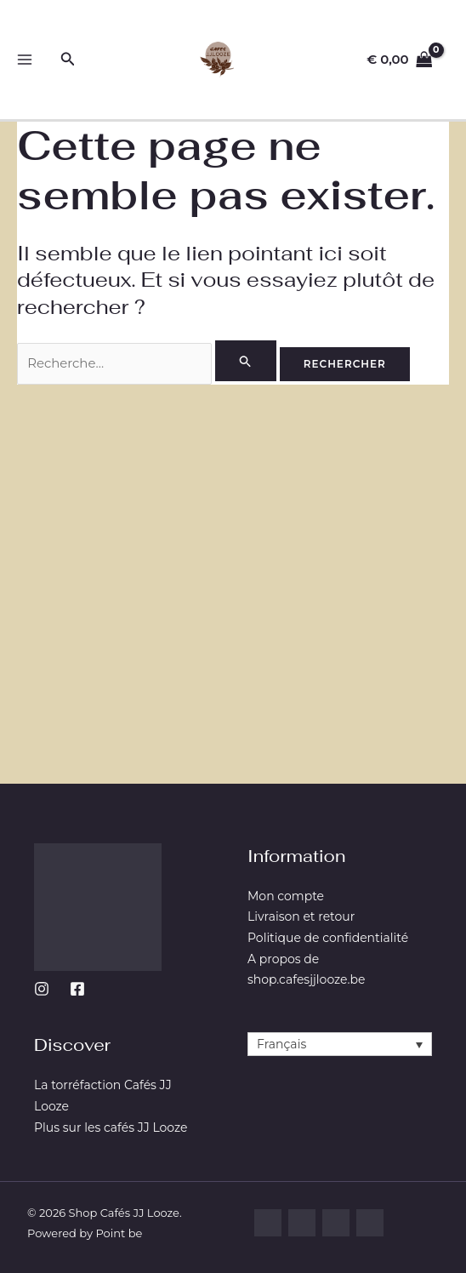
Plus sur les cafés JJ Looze (110, 1127)
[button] (68, 60)
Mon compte (285, 896)
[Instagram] (41, 988)
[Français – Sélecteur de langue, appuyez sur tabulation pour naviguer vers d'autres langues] (339, 1043)
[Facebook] (77, 988)
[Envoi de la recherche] (247, 360)
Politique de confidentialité (327, 937)
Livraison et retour (301, 916)
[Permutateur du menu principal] (25, 60)
